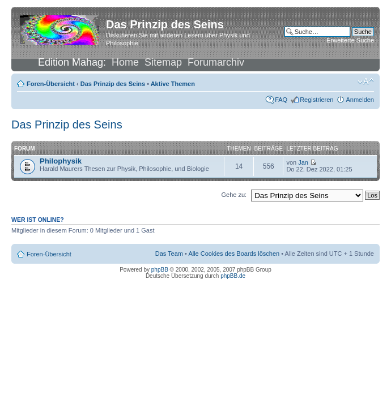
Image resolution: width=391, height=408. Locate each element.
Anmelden (360, 99)
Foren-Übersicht (51, 83)
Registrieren (316, 99)
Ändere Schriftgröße (366, 81)
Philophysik (61, 161)
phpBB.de (232, 276)
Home (125, 62)
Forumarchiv (216, 62)
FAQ (281, 99)
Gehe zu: (233, 194)
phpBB (159, 270)
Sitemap (163, 62)
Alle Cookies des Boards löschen (233, 253)
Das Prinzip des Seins (112, 83)
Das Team (169, 253)
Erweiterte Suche (350, 40)
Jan (303, 162)
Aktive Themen (173, 83)
